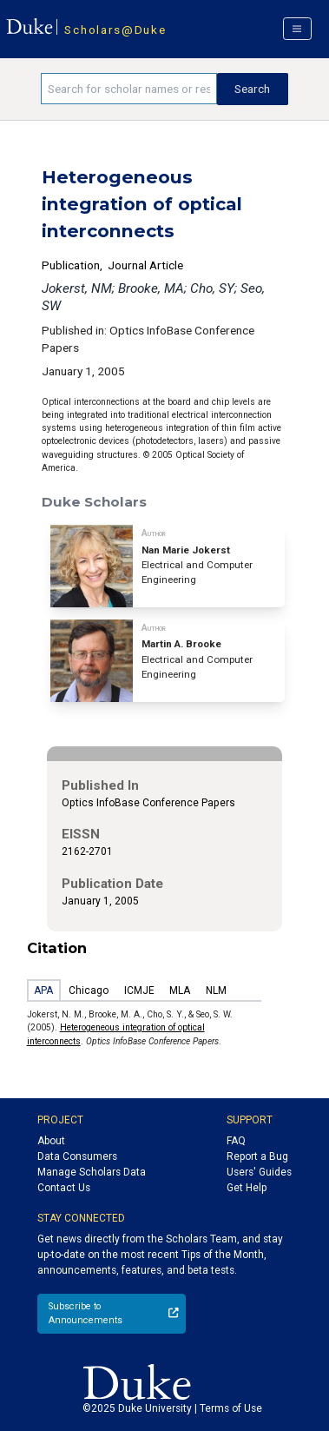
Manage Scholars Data (91, 1172)
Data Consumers (77, 1156)
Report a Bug (257, 1156)
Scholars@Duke (115, 29)
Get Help (246, 1188)
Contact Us (63, 1188)
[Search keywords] (128, 88)
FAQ (236, 1141)
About (51, 1141)
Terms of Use (231, 1408)
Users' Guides (259, 1172)
